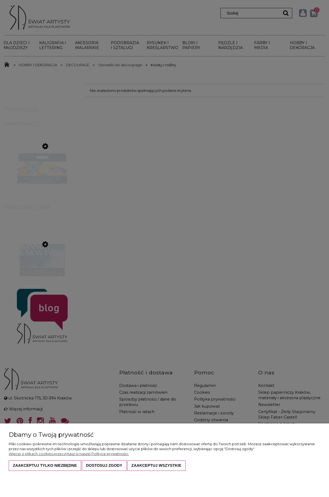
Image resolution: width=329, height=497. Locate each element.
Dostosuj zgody (104, 465)
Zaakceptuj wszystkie (156, 465)
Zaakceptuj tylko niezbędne (45, 465)
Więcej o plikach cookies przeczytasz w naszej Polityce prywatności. (69, 453)
